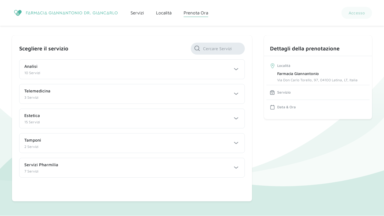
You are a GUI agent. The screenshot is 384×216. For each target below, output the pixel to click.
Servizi (137, 12)
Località (164, 12)
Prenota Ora (196, 12)
